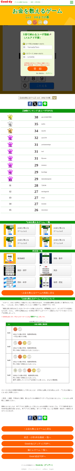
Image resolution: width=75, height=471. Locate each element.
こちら (64, 398)
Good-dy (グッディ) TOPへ (37, 443)
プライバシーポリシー (34, 469)
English (51, 469)
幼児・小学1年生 (35, 2)
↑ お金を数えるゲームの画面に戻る (37, 293)
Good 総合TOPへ (37, 456)
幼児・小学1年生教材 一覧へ (37, 437)
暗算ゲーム (34, 316)
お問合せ (45, 469)
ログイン (49, 73)
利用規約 (24, 469)
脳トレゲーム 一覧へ (37, 450)
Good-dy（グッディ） (45, 465)
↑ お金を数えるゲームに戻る (37, 429)
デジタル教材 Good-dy (21, 2)
